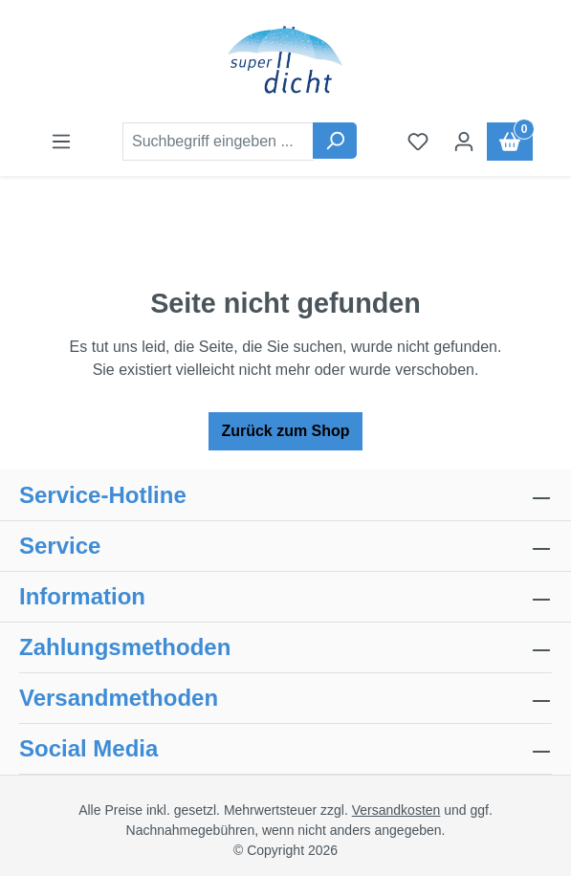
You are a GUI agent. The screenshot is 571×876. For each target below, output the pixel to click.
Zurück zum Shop (285, 431)
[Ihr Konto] (464, 141)
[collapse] (541, 647)
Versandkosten (396, 810)
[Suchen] (335, 140)
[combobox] (218, 141)
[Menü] (61, 141)
